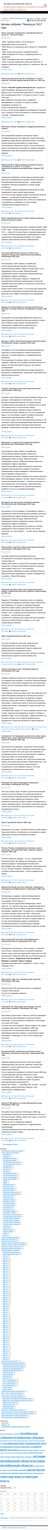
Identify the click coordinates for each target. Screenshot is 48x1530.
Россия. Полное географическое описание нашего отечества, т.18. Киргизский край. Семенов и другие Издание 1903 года (22, 849)
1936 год (5, 1327)
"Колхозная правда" (9, 1188)
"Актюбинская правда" (9, 1158)
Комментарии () (15, 213)
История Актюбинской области (18, 4)
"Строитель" (6, 1226)
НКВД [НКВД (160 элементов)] (9, 1450)
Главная (5, 18)
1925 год (5, 1286)
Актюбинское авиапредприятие (12, 1368)
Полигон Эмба (7, 1387)
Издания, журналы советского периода (13, 1243)
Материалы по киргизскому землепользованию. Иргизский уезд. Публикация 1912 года (21, 443)
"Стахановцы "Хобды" (9, 1211)
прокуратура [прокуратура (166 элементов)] (5, 1473)
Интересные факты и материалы (11, 1246)
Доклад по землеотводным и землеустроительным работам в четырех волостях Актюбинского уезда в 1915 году (24, 308)
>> (44, 20)
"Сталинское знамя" (9, 1203)
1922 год (5, 1274)
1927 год (5, 1293)
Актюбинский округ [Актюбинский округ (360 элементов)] (14, 1443)
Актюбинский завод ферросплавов (13, 1365)
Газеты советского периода (9, 1152)
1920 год (5, 1267)
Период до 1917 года (10, 73)
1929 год (5, 1301)
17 (38, 20)
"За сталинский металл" (10, 1173)
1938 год (5, 1335)
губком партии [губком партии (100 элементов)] (11, 1457)
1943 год (5, 1353)
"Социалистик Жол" (8, 1199)
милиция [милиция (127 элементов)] (15, 1470)
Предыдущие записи (9, 1144)
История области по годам (12, 662)
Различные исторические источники (27, 18)
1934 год (5, 1320)
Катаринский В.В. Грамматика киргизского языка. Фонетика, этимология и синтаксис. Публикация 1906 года (23, 1053)
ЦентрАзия (4, 1518)
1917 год (5, 1256)
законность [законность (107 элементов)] (20, 1457)
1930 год (5, 1304)
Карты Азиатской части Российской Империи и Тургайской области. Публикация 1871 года (20, 940)
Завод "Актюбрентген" (9, 1380)
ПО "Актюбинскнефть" (9, 1383)
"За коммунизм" (7, 1166)
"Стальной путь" (8, 1207)
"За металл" (6, 1169)
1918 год (5, 1259)
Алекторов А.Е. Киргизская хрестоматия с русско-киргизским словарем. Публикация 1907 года (21, 1007)
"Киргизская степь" (8, 1184)
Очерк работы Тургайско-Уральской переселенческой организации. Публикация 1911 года (23, 548)
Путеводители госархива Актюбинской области (15, 1426)
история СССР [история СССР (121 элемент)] (38, 1466)
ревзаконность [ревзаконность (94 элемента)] (28, 1473)
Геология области (8, 1372)
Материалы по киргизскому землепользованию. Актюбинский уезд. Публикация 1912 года (21, 503)
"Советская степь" (8, 1196)
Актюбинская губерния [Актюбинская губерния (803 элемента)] (28, 1437)
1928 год (5, 1297)
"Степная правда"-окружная (11, 1222)
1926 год (5, 1289)
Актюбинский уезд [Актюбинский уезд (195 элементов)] (8, 1447)
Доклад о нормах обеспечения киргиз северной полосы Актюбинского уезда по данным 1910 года (24, 342)
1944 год (5, 1357)
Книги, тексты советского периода (11, 1393)
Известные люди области (9, 1239)
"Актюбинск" (6, 1154)
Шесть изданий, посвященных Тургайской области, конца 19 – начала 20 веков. (22, 34)
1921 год (5, 1271)
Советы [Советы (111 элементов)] (30, 1450)
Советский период (8, 1406)
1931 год (5, 1308)
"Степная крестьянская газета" (12, 1214)
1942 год (5, 1350)
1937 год (5, 1331)
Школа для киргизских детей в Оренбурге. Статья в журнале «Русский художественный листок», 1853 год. (23, 79)
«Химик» (5, 1233)
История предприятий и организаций (12, 1363)
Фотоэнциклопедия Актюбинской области (14, 1415)
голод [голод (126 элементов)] (30, 1453)
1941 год (5, 1346)
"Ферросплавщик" (8, 1229)
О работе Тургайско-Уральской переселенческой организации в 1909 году (21, 389)
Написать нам (5, 1425)
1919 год (5, 1263)
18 (41, 20)
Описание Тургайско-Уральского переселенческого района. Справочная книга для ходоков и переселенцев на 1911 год (24, 591)
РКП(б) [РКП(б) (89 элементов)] (20, 1450)
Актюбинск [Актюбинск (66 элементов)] (9, 1434)
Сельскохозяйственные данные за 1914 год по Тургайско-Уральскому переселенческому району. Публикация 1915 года (21, 254)
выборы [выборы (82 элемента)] (19, 1453)
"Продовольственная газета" (11, 1192)
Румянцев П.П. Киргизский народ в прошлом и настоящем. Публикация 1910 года (20, 783)
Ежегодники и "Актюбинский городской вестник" (17, 1398)
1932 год (5, 1312)
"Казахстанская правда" (10, 1177)
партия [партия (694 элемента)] (30, 1469)
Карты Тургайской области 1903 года (16, 822)
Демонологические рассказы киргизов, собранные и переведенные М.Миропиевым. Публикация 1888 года (23, 888)
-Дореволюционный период (11, 1252)
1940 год (5, 1342)
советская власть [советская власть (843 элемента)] (12, 1476)
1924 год (5, 1282)
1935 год (5, 1323)
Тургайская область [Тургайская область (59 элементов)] (10, 1453)
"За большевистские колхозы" (12, 1162)
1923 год (5, 1278)
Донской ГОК (6, 1376)
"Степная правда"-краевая (11, 1218)
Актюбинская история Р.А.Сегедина (12, 1151)
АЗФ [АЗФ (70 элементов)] (1, 1434)
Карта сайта (5, 1423)
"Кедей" (5, 1181)
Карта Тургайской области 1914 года (16, 636)
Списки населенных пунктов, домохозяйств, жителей (17, 1412)
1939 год (5, 1338)
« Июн (2, 1513)
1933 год (5, 1316)
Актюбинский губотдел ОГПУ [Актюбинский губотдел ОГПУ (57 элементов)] (8, 1440)
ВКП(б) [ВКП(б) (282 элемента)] (38, 1447)
